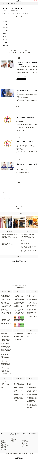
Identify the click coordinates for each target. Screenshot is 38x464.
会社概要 (12, 440)
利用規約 (20, 453)
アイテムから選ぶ (25, 434)
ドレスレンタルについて (15, 436)
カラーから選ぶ (24, 435)
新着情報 (11, 3)
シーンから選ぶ (24, 436)
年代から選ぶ (24, 440)
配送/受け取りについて (5, 192)
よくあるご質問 (13, 439)
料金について (4, 189)
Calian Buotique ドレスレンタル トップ (5, 435)
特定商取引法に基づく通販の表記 (28, 453)
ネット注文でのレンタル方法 (6, 195)
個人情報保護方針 (14, 453)
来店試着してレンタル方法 (6, 198)
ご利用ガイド (13, 437)
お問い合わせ (13, 441)
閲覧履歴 (2, 440)
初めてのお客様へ (5, 186)
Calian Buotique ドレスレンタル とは (5, 437)
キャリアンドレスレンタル (5, 3)
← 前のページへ (34, 3)
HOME (8, 453)
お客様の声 (21, 79)
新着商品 (2, 439)
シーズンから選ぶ (25, 439)
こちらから (9, 243)
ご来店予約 (12, 438)
